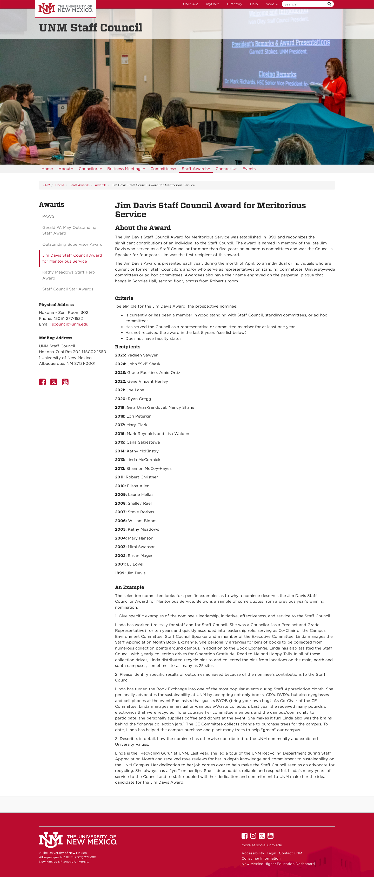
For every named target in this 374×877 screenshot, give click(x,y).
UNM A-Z (190, 4)
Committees (163, 169)
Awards (100, 185)
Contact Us (226, 168)
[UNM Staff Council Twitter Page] (54, 383)
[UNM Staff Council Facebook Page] (43, 383)
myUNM (212, 4)
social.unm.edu (269, 845)
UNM (46, 185)
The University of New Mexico (65, 9)
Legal (271, 853)
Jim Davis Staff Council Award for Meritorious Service (72, 258)
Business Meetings (126, 169)
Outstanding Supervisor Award (72, 244)
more (272, 4)
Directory (234, 4)
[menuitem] (47, 169)
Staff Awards (196, 169)
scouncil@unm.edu (70, 324)
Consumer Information (261, 858)
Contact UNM (290, 853)
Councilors (90, 169)
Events (249, 168)
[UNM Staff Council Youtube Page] (66, 383)
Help (254, 4)
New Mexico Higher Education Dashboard (278, 864)
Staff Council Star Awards (67, 289)
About (66, 169)
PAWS (48, 216)
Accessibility (253, 853)
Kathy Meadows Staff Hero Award (68, 275)
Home (47, 168)
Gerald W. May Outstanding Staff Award (69, 230)
